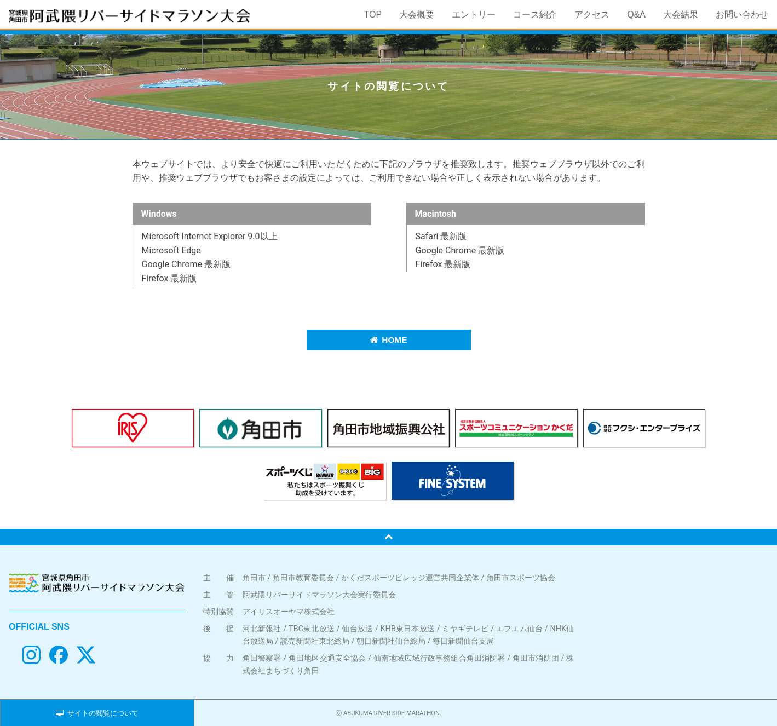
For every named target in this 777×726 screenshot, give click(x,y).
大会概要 (416, 14)
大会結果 (680, 14)
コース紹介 (535, 14)
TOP (373, 14)
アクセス (591, 14)
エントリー (474, 14)
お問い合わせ (742, 14)
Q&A (636, 14)
